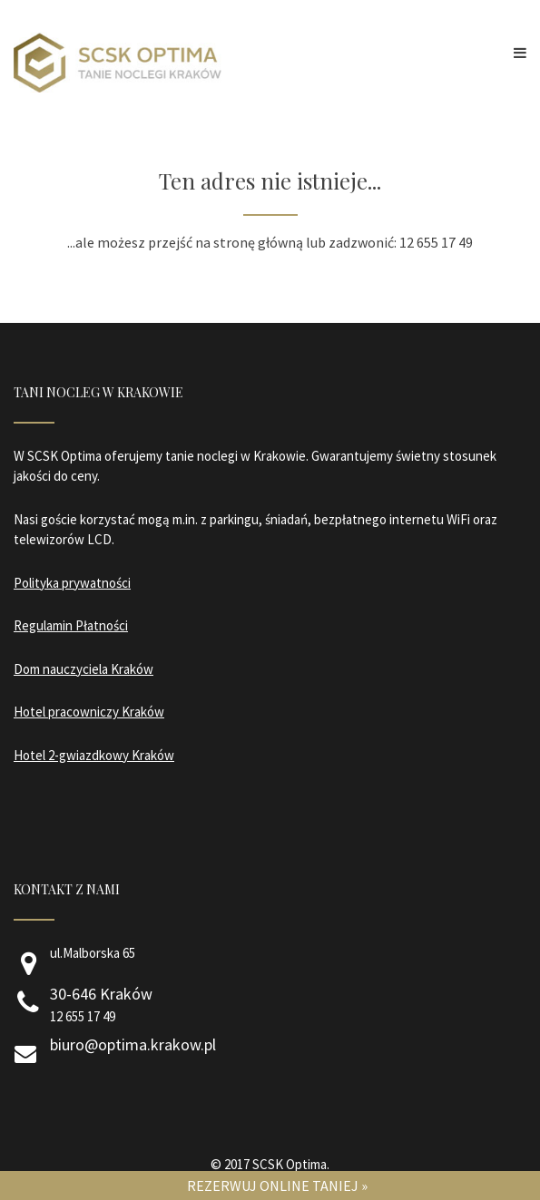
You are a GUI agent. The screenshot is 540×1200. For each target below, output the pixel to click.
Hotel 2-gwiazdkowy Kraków (94, 755)
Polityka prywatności (72, 582)
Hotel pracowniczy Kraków (89, 711)
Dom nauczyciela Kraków (83, 669)
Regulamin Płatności (71, 625)
